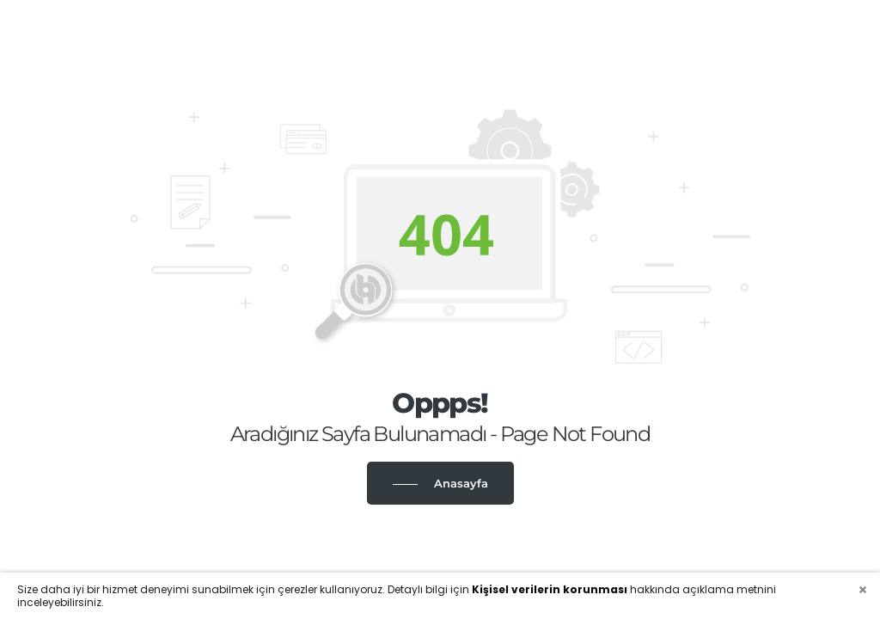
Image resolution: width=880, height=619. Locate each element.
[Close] (863, 590)
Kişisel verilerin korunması (549, 589)
